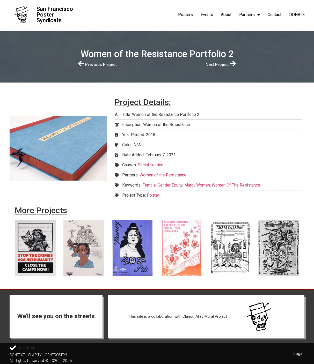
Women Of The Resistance (236, 185)
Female (149, 185)
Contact (274, 14)
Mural (189, 185)
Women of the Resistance (163, 175)
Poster (153, 195)
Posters (185, 14)
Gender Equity (170, 185)
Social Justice (150, 164)
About (226, 14)
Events (207, 14)
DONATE (297, 14)
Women (203, 185)
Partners (249, 14)
